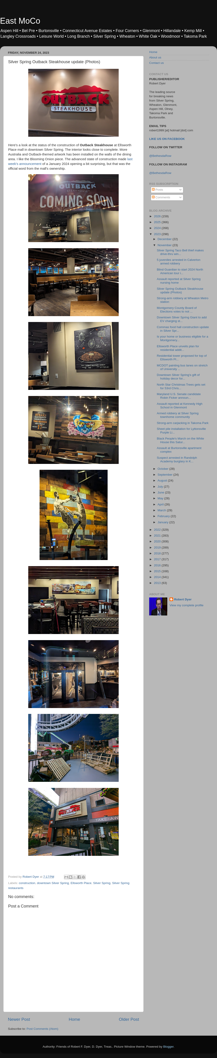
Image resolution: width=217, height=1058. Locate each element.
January (163, 522)
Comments (161, 197)
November (165, 245)
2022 (158, 529)
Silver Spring (102, 883)
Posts (157, 189)
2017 (158, 559)
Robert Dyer (182, 599)
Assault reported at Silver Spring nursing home (179, 280)
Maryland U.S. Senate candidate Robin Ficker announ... (179, 395)
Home (74, 1019)
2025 (158, 222)
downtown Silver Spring (53, 883)
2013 (158, 583)
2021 (158, 535)
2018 (158, 553)
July (161, 486)
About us (155, 57)
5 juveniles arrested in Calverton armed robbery (178, 261)
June (161, 492)
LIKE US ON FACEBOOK (167, 139)
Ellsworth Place (81, 883)
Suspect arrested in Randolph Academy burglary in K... (177, 459)
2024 (158, 228)
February (164, 516)
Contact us (156, 63)
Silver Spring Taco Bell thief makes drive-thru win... (180, 252)
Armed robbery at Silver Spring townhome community (178, 415)
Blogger (168, 1046)
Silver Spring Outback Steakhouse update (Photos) (180, 290)
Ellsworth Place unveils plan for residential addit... (178, 348)
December (165, 239)
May (161, 498)
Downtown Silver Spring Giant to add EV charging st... (182, 319)
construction (27, 883)
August (163, 480)
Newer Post (19, 1019)
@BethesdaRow (160, 155)
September (165, 474)
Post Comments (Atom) (42, 1028)
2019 (158, 547)
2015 (158, 571)
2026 (158, 216)
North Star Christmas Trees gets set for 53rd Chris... (181, 386)
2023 (158, 234)
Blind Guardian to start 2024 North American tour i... (180, 271)
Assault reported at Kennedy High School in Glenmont (180, 405)
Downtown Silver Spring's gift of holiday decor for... (178, 376)
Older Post (129, 1019)
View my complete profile (186, 605)
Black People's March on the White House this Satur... (180, 440)
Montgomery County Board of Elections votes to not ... (177, 309)
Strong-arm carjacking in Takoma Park (183, 423)
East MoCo (20, 20)
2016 (158, 565)
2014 (158, 577)
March (162, 510)
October (163, 468)
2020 (158, 541)
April (161, 504)
